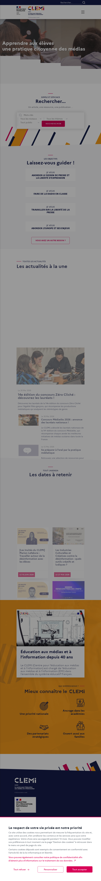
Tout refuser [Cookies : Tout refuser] (21, 869)
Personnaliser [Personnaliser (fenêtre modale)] (50, 869)
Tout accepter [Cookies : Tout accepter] (79, 869)
